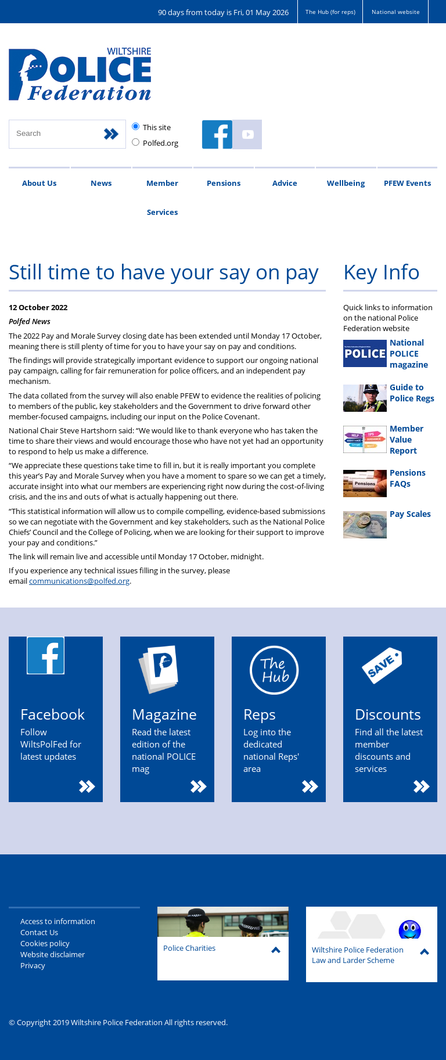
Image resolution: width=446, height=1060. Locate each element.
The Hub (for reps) (330, 12)
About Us (39, 183)
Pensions (223, 183)
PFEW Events (407, 183)
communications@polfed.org (79, 581)
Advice (284, 183)
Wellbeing (346, 183)
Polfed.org (160, 143)
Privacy (32, 965)
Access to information (57, 921)
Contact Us (39, 932)
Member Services (162, 197)
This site (157, 127)
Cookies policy (45, 943)
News (101, 183)
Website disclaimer (52, 954)
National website (396, 12)
